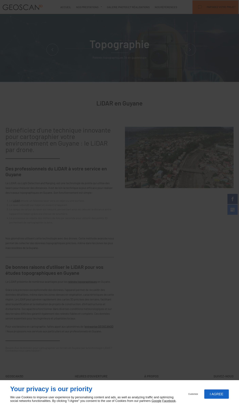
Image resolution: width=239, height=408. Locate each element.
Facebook (169, 401)
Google (156, 401)
